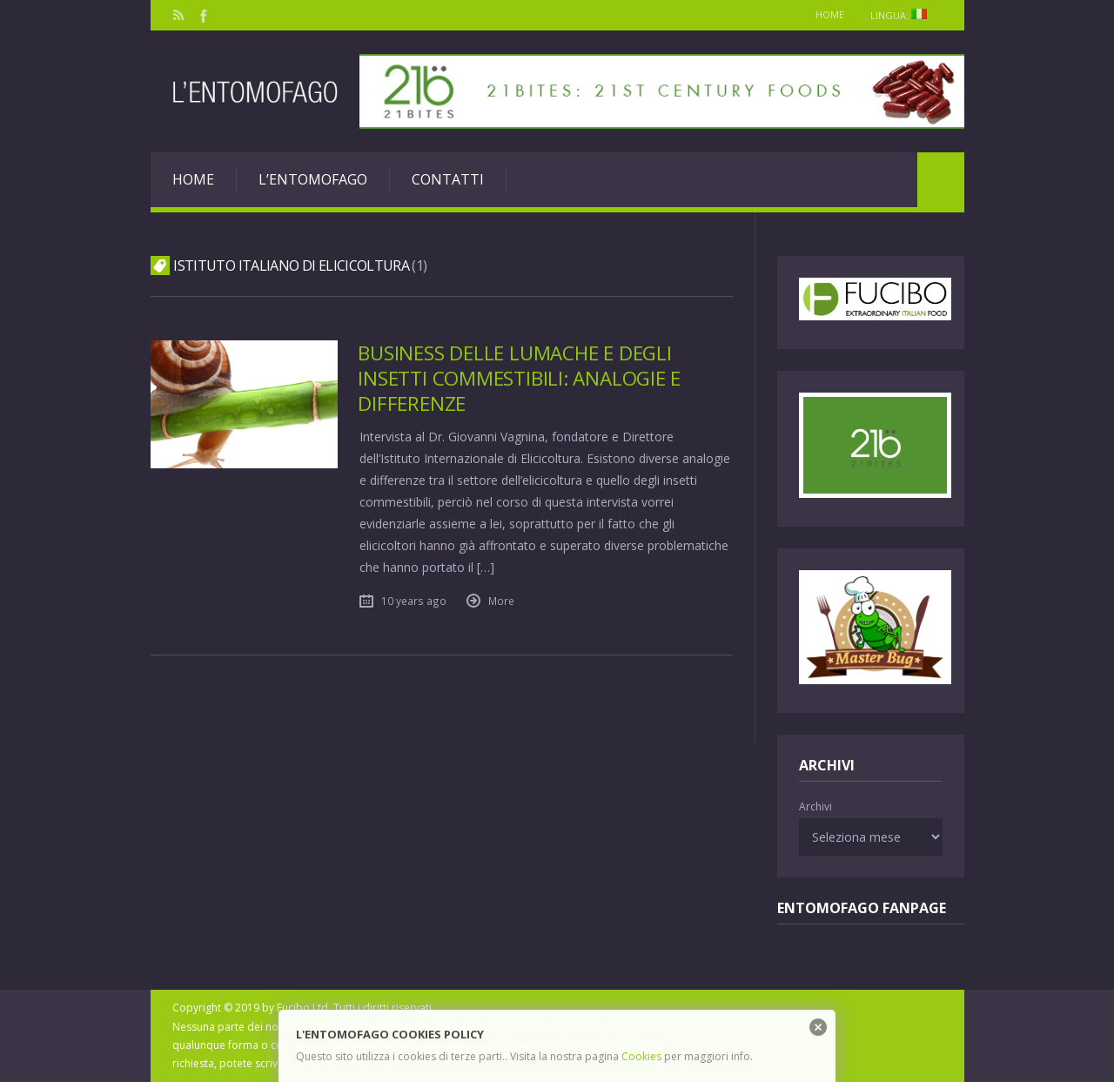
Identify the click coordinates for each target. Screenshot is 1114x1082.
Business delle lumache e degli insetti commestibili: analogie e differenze (519, 378)
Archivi (815, 806)
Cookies (641, 1056)
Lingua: (904, 15)
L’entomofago (312, 179)
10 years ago (413, 601)
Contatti (448, 179)
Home (829, 14)
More (501, 601)
